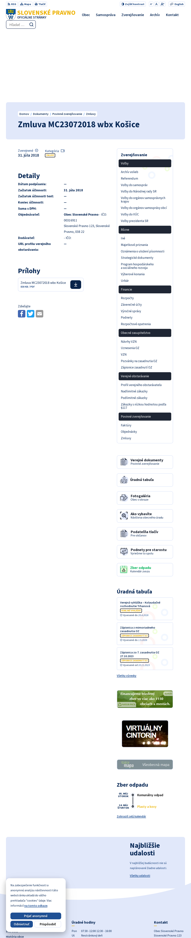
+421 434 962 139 (164, 892)
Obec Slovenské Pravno (116, 928)
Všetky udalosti (140, 805)
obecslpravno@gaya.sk (169, 896)
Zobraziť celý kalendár (131, 746)
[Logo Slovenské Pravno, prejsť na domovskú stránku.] (41, 14)
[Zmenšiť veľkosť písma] (151, 4)
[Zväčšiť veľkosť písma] (162, 4)
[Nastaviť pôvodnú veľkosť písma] (156, 4)
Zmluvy (50, 85)
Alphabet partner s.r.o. (62, 928)
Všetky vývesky (126, 605)
